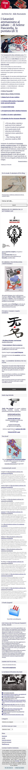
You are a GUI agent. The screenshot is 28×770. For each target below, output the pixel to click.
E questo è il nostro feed (14, 424)
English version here (7, 342)
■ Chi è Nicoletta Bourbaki (8, 693)
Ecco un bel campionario (9, 667)
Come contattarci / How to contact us (12, 345)
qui (17, 421)
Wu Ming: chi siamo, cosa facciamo (12, 340)
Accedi (3, 738)
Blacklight (17, 760)
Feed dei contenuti (6, 740)
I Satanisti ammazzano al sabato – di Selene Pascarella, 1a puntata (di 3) (12, 25)
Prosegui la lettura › (22, 161)
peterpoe (3, 512)
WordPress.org (5, 744)
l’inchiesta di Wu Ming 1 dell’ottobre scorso (14, 55)
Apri (3, 251)
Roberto (3, 536)
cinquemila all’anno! (6, 154)
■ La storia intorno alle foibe (8, 704)
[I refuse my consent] (26, 759)
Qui (3, 254)
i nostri (17, 352)
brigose (10, 298)
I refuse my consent (19, 767)
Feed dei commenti (6, 742)
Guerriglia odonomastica (11, 463)
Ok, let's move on (9, 767)
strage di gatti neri (6, 147)
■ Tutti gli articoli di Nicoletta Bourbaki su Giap (13, 714)
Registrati (4, 736)
